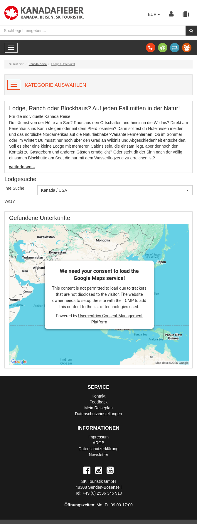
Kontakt (98, 396)
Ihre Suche (14, 188)
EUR (154, 14)
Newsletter (98, 454)
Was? (9, 201)
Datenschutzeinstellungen (98, 413)
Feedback (98, 402)
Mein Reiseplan (98, 407)
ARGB (99, 442)
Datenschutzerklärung (98, 448)
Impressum (98, 437)
